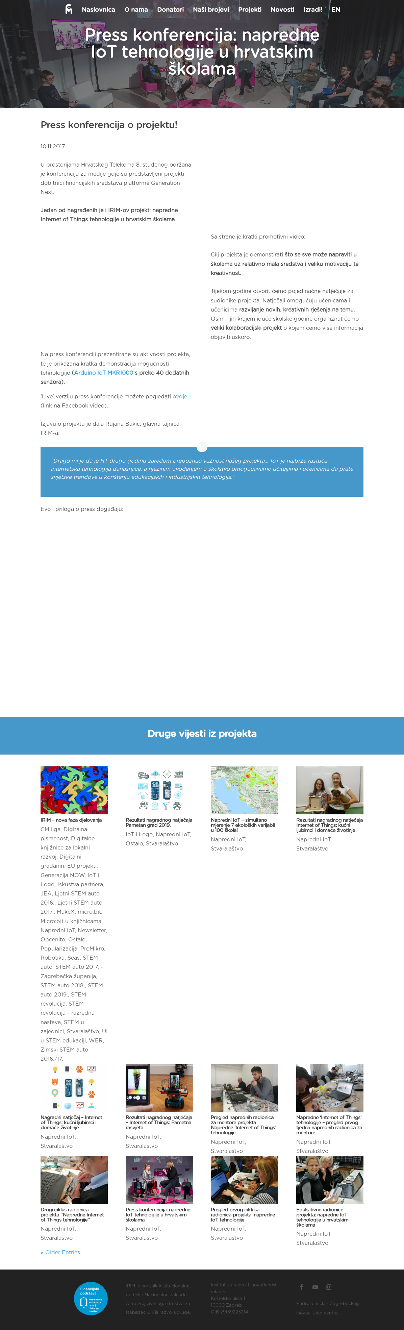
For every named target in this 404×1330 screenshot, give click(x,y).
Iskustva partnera (80, 884)
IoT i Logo (139, 834)
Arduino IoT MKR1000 (103, 373)
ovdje (180, 396)
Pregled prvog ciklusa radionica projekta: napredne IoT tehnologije (243, 1215)
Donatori (169, 10)
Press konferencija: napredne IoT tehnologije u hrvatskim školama (158, 1215)
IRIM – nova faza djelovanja (71, 820)
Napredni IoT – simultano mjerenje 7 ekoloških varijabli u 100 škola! (243, 825)
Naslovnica (98, 10)
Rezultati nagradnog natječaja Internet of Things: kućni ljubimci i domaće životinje (329, 825)
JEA (46, 893)
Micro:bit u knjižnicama (71, 921)
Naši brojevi (210, 10)
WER (96, 1040)
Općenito (53, 939)
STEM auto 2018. (63, 985)
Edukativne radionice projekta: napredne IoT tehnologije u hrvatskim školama (322, 1217)
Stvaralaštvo (83, 1031)
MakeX (66, 912)
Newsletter (92, 930)
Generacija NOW (62, 875)
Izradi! (312, 10)
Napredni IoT (58, 930)
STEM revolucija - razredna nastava (68, 1013)
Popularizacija (59, 949)
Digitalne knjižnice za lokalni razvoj (68, 848)
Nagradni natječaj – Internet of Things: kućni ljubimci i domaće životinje (71, 1122)
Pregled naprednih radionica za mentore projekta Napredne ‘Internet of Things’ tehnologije (243, 1125)
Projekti (249, 10)
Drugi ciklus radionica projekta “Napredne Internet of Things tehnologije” (72, 1215)
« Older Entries (60, 1252)
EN (335, 10)
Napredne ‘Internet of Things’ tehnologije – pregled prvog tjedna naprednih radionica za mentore (329, 1125)
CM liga (50, 829)
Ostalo (76, 939)
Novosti (282, 10)
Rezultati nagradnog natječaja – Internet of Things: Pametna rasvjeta (159, 1122)
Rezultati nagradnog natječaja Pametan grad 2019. (159, 823)
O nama (135, 10)
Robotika (53, 958)
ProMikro (92, 949)
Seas (74, 958)
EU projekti (82, 866)
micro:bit (89, 912)
